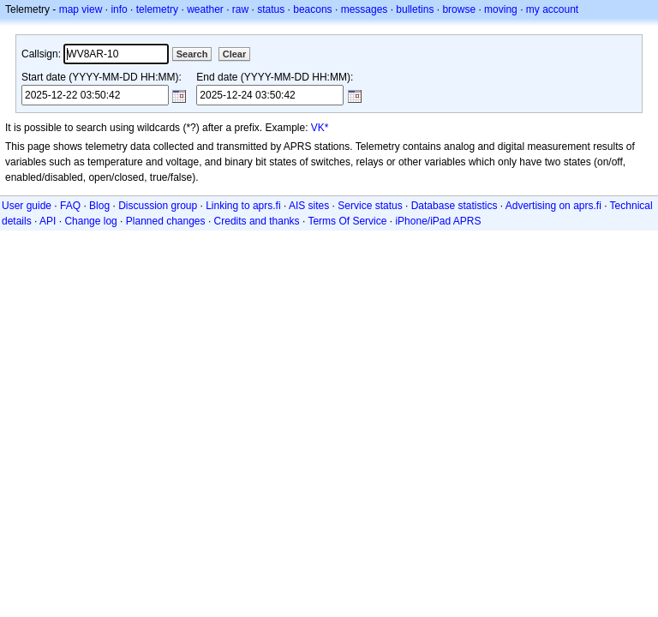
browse (459, 9)
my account (552, 9)
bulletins (415, 9)
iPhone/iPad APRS (438, 221)
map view (81, 9)
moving (500, 9)
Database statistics (454, 206)
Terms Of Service (347, 221)
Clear (235, 54)
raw (240, 9)
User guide (26, 206)
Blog (99, 206)
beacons (312, 9)
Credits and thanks (257, 221)
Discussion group (157, 206)
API (47, 221)
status (270, 9)
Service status (370, 206)
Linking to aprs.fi (243, 206)
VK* (320, 128)
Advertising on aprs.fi (553, 206)
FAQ (70, 206)
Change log (90, 221)
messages (364, 9)
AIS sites (309, 206)
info (119, 9)
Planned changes (166, 221)
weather (205, 9)
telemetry (157, 9)
